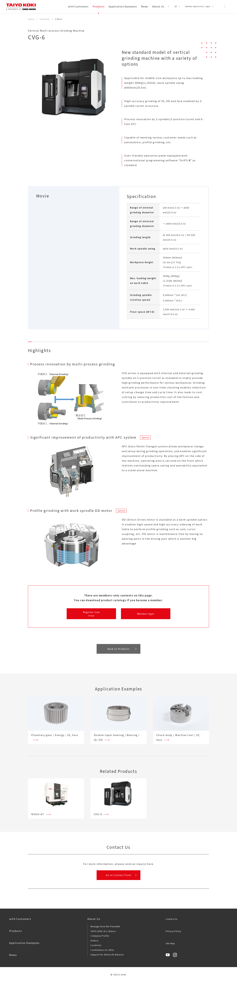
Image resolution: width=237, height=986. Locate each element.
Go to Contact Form (118, 878)
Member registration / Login (197, 6)
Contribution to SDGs (102, 953)
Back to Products (118, 650)
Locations (96, 949)
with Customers (20, 923)
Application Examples (24, 947)
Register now (91, 614)
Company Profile (100, 939)
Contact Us (172, 923)
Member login (145, 614)
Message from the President (105, 930)
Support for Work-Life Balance (107, 958)
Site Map (170, 947)
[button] (228, 6)
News (13, 959)
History (94, 944)
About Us (93, 923)
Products (15, 935)
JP (175, 6)
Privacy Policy (173, 935)
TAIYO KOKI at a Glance (103, 935)
